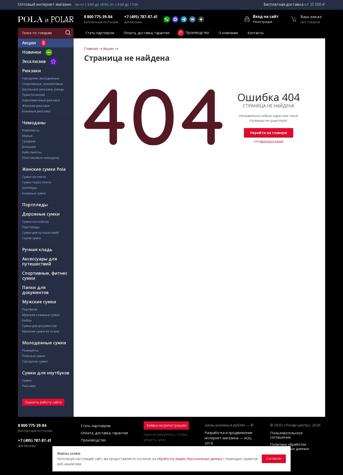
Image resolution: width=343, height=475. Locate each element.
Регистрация (262, 22)
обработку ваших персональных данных (189, 458)
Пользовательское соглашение (286, 434)
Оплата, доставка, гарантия (104, 432)
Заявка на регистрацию (166, 425)
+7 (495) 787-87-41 (141, 17)
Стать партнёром (96, 425)
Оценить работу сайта (43, 402)
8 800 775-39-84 (98, 17)
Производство (93, 440)
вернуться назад (271, 141)
